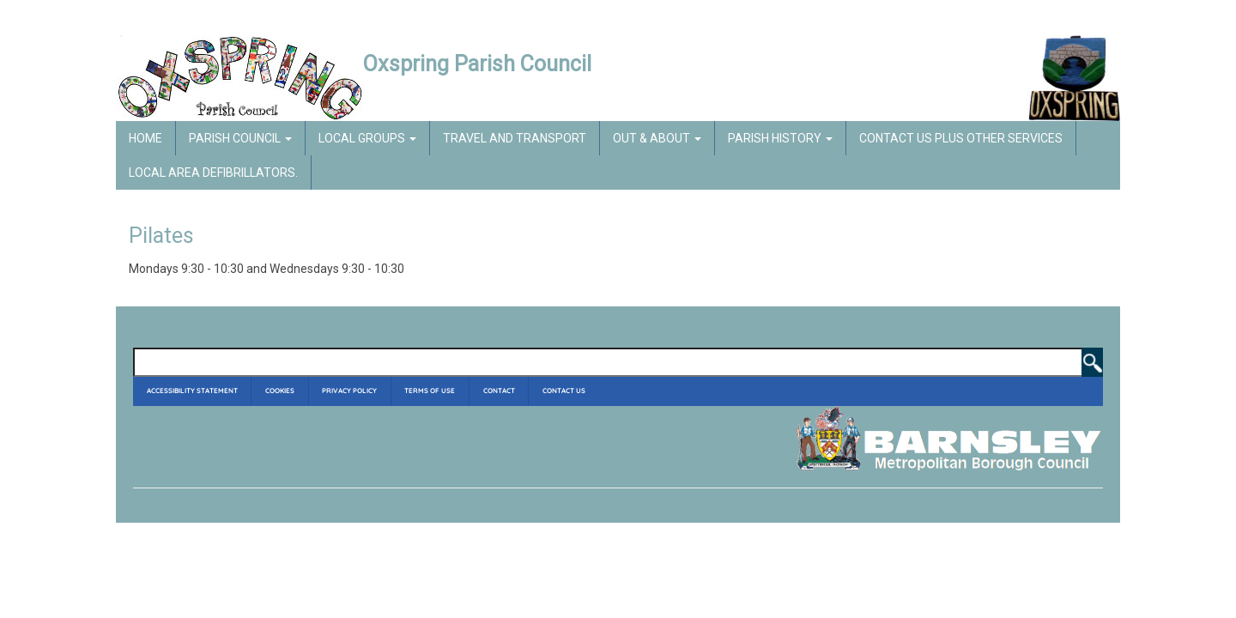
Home (145, 138)
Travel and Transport (514, 138)
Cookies (279, 390)
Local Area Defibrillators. (213, 172)
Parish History (780, 138)
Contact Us (563, 390)
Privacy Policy (349, 390)
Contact (499, 390)
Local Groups (367, 138)
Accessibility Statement (192, 390)
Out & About (657, 138)
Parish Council (240, 138)
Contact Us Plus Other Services (961, 138)
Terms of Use (429, 390)
